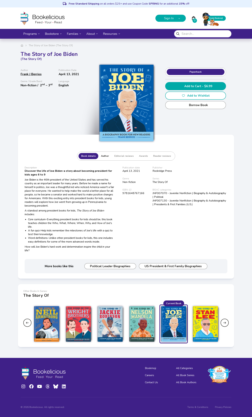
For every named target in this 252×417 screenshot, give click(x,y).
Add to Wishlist (196, 96)
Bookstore (53, 34)
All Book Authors (186, 382)
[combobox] (202, 33)
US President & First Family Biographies (173, 266)
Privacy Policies (223, 407)
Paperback (196, 71)
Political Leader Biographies (110, 266)
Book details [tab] (88, 156)
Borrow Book (196, 105)
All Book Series (185, 375)
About (92, 34)
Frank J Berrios (31, 74)
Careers (149, 375)
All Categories (184, 368)
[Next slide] (225, 323)
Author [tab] (105, 156)
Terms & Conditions (197, 407)
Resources (111, 34)
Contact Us (151, 382)
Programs (31, 34)
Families (74, 34)
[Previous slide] (27, 323)
